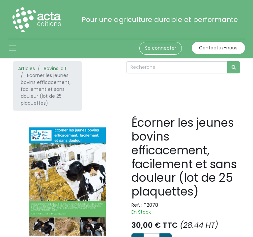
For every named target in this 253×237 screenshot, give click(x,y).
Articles (26, 68)
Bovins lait (55, 68)
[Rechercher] (233, 67)
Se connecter (160, 48)
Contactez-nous (218, 47)
